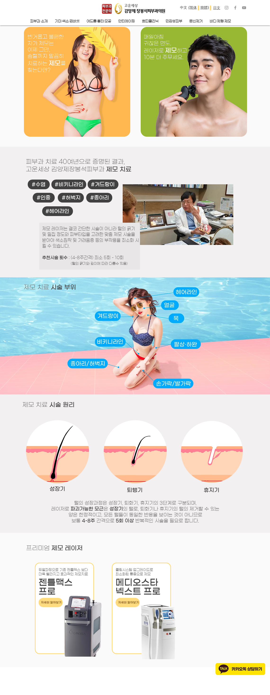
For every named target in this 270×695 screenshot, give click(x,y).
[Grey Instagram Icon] (226, 7)
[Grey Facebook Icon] (235, 7)
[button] (99, 21)
